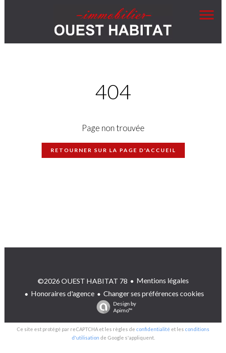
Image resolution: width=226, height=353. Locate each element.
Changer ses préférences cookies (153, 293)
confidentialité (153, 329)
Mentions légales (162, 280)
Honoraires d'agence (62, 293)
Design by (114, 307)
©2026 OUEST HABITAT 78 (83, 280)
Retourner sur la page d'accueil (113, 150)
